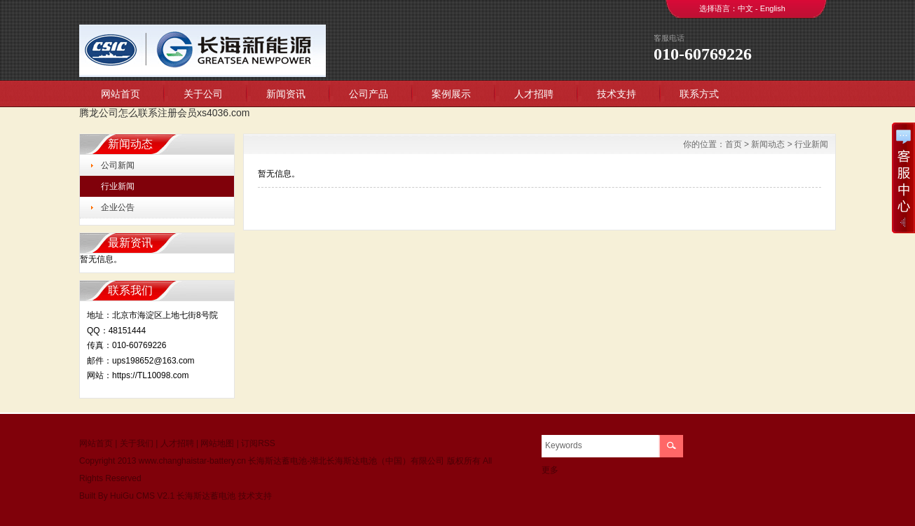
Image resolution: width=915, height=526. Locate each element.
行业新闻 (118, 186)
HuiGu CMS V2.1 (142, 496)
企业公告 (118, 207)
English (772, 8)
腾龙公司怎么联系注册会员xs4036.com (164, 112)
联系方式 (699, 93)
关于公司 (203, 93)
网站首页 (120, 93)
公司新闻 (118, 165)
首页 (733, 144)
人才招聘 (533, 93)
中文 (745, 8)
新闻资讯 (285, 93)
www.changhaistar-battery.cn (192, 461)
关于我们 (136, 443)
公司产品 (368, 93)
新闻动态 (768, 144)
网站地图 (217, 443)
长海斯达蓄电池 (206, 496)
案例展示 (451, 93)
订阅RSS (258, 443)
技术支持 (616, 93)
